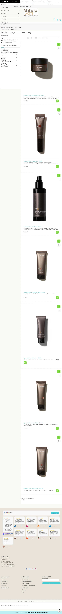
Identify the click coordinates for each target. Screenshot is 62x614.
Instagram (35, 569)
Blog (23, 592)
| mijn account (38, 612)
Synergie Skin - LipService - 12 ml (33, 161)
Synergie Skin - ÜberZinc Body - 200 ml (34, 292)
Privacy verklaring (26, 583)
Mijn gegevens (4, 581)
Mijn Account (22, 6)
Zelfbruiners (4, 66)
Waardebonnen (5, 587)
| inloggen (31, 612)
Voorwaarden (25, 587)
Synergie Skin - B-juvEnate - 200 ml (33, 488)
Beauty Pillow (5, 49)
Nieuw (3, 58)
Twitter (29, 569)
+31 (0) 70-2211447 (25, 612)
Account (3, 579)
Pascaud (3, 60)
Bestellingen (4, 583)
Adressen (3, 585)
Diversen (3, 53)
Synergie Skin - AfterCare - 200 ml (33, 358)
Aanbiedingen (25, 579)
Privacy (35, 601)
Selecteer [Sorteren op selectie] (51, 38)
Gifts (2, 55)
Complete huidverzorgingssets (9, 52)
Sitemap (24, 590)
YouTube (32, 569)
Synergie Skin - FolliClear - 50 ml (32, 226)
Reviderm (3, 63)
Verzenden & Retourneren (28, 585)
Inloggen (16, 6)
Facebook (26, 569)
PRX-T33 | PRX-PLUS (7, 61)
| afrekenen (45, 612)
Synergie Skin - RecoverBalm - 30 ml (34, 95)
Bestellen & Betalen (27, 581)
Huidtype (3, 57)
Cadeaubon (4, 50)
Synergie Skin (4, 65)
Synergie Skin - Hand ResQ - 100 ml (33, 423)
